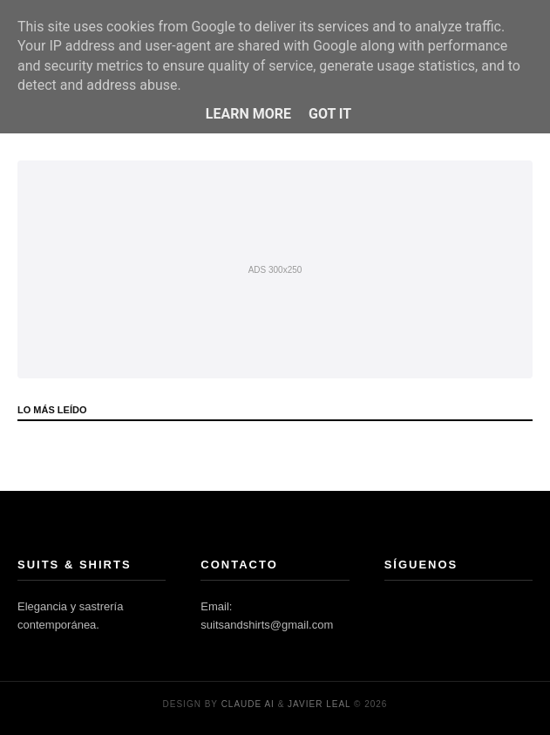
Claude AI (248, 704)
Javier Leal (319, 704)
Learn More (248, 113)
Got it (330, 113)
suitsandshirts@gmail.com (266, 624)
